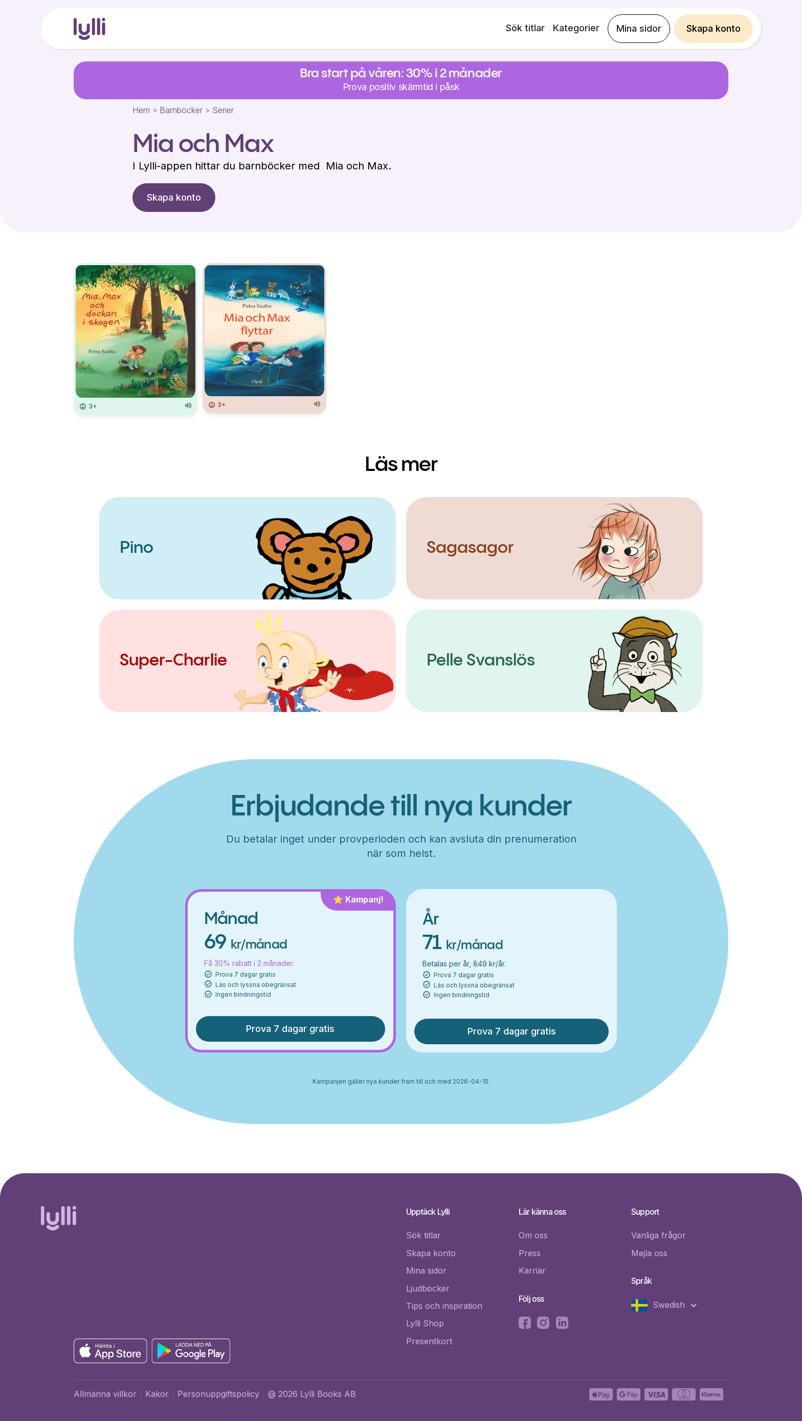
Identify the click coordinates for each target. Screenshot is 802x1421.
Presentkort (429, 1341)
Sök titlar (525, 28)
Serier (223, 110)
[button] (669, 1305)
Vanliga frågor (658, 1235)
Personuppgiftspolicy (218, 1394)
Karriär (532, 1270)
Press (530, 1253)
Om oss (533, 1235)
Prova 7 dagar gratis (290, 1028)
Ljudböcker (428, 1288)
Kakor (157, 1394)
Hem (141, 110)
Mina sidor (638, 28)
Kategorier (576, 28)
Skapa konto (713, 28)
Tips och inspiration (444, 1306)
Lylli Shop (425, 1323)
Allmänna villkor (105, 1394)
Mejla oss (649, 1253)
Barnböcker (181, 110)
